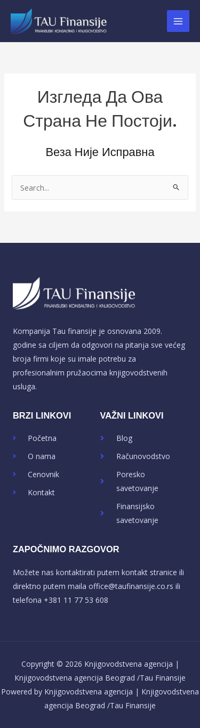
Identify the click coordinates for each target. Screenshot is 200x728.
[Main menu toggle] (178, 21)
